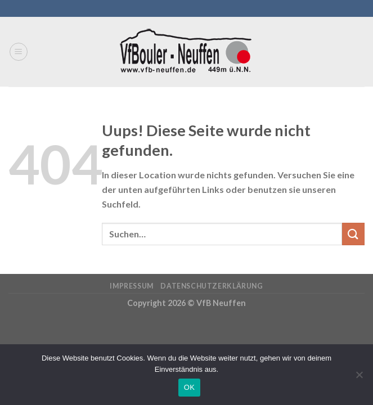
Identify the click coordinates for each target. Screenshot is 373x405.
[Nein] (359, 378)
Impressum (132, 286)
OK (189, 387)
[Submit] (353, 234)
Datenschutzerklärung (211, 286)
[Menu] (19, 52)
